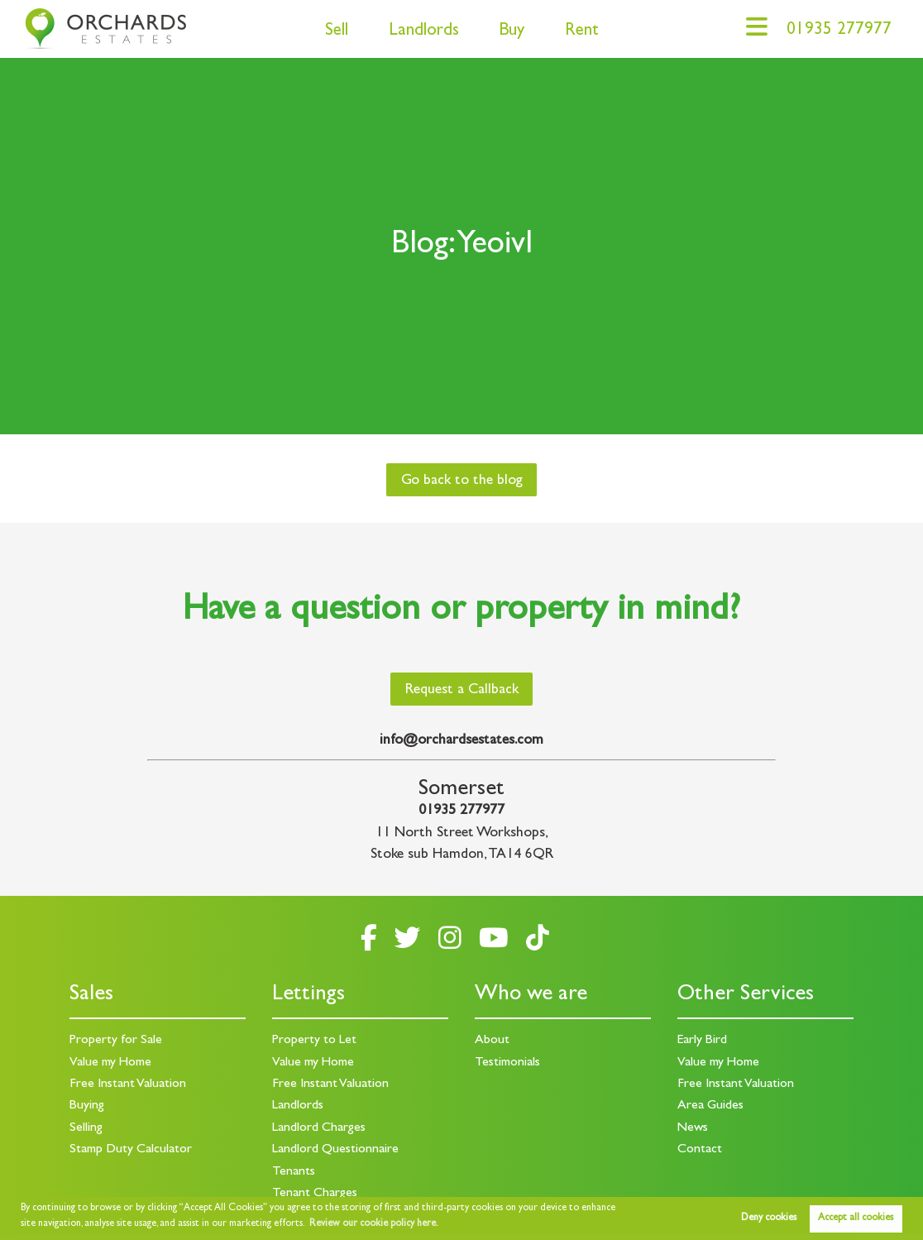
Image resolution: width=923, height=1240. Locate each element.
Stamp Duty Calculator (130, 1149)
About (492, 1040)
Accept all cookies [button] (855, 1218)
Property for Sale (115, 1040)
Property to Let (314, 1040)
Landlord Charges (319, 1128)
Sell (336, 32)
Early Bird (702, 1040)
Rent (582, 32)
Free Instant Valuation (127, 1084)
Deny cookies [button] (768, 1218)
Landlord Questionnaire (335, 1149)
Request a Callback (462, 690)
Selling (86, 1128)
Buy (511, 32)
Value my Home (110, 1063)
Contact (699, 1149)
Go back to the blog (462, 481)
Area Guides (710, 1106)
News (692, 1128)
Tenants (293, 1172)
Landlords (424, 32)
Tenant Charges (314, 1193)
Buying (86, 1106)
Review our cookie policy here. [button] (373, 1224)
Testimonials (507, 1063)
